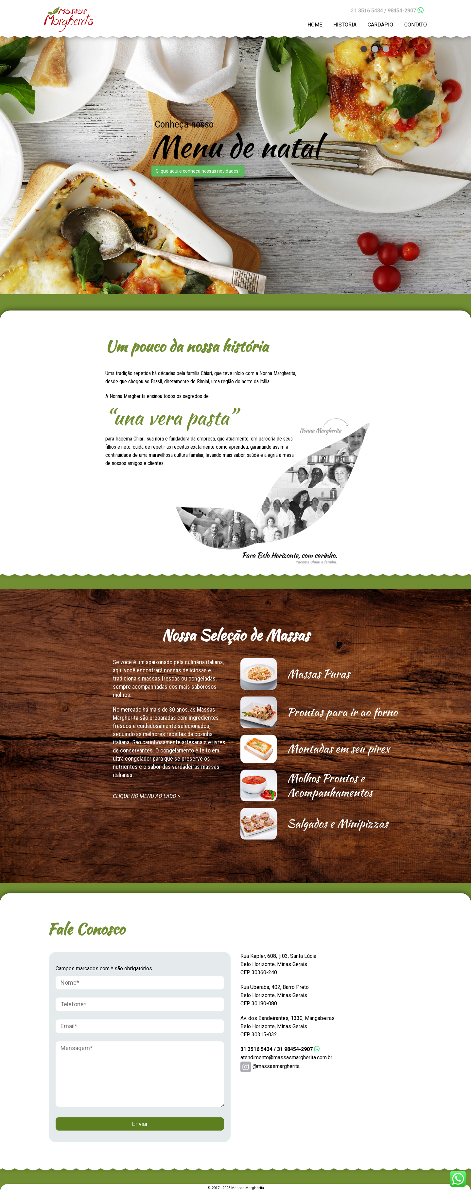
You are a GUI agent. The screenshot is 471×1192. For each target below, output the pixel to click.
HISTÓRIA (345, 25)
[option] (235, 147)
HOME (314, 25)
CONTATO (415, 25)
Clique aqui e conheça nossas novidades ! (198, 171)
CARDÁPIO (380, 25)
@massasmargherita (270, 1066)
